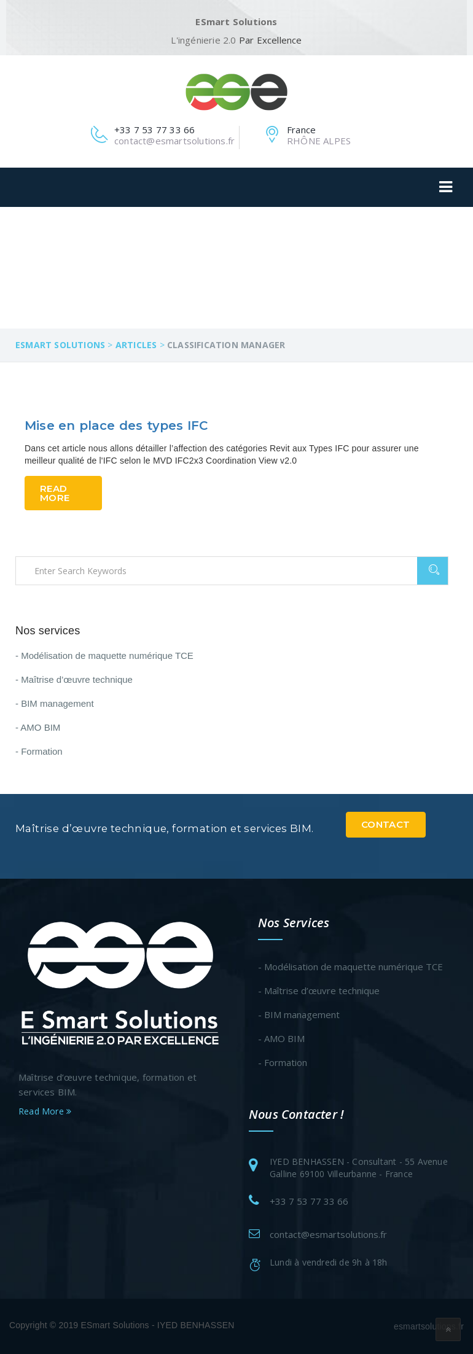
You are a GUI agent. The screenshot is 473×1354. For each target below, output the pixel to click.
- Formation (39, 751)
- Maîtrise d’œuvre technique (74, 679)
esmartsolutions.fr (429, 1326)
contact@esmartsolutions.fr (328, 1234)
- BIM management (54, 703)
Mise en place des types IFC (116, 425)
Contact (385, 824)
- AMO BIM (37, 727)
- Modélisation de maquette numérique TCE (104, 655)
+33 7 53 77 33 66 (309, 1201)
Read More (54, 493)
